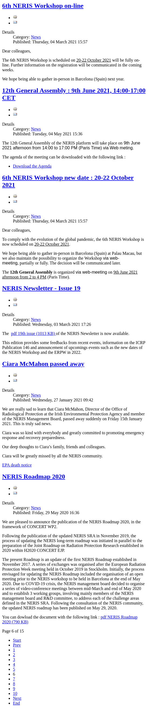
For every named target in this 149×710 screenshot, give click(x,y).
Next (17, 698)
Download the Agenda (32, 166)
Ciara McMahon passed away (43, 363)
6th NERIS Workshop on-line (43, 5)
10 (15, 693)
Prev (17, 645)
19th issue (33, 333)
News (36, 37)
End (16, 703)
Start (17, 640)
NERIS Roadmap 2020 (33, 476)
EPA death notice (17, 465)
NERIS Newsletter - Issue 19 (41, 288)
